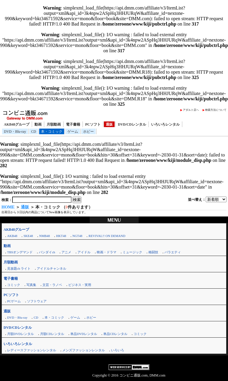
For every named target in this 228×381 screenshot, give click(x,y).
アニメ (66, 252)
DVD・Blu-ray (15, 131)
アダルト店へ (191, 109)
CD (33, 131)
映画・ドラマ (106, 252)
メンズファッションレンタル (83, 350)
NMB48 (44, 236)
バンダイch (47, 252)
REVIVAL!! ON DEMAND (106, 236)
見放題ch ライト (19, 268)
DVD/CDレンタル (132, 124)
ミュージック (132, 252)
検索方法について (216, 109)
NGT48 (77, 236)
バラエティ (172, 252)
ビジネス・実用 (79, 285)
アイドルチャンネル (51, 268)
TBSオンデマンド (20, 252)
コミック (13, 285)
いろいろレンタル (165, 124)
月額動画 (54, 124)
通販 (109, 124)
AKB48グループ (16, 124)
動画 (38, 124)
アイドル (84, 252)
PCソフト (93, 124)
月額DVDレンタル (20, 334)
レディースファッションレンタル (31, 350)
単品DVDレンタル (83, 334)
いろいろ (117, 350)
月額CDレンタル (52, 334)
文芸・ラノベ (52, 285)
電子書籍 (73, 124)
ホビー (88, 131)
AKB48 (12, 236)
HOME (8, 207)
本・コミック (51, 131)
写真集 (31, 285)
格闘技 (153, 252)
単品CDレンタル (115, 334)
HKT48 (61, 236)
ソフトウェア (37, 301)
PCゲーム (14, 301)
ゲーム (72, 131)
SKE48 (28, 236)
